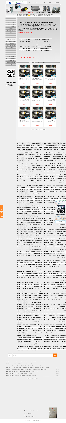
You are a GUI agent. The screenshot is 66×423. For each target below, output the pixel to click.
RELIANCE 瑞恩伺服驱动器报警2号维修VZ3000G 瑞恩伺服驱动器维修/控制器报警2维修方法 (21, 375)
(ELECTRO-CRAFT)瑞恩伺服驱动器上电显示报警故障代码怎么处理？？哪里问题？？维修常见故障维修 (23, 365)
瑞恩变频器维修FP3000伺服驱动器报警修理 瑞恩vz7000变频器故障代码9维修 (19, 363)
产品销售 (32, 62)
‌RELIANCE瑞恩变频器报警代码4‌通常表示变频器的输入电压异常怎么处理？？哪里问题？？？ (22, 371)
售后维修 (38, 62)
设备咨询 (44, 62)
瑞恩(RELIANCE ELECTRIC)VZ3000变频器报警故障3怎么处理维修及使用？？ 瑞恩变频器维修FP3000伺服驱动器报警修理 (26, 369)
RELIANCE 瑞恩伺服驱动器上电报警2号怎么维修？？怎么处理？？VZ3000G (19, 373)
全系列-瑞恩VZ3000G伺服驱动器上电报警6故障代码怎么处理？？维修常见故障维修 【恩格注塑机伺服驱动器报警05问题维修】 (27, 367)
